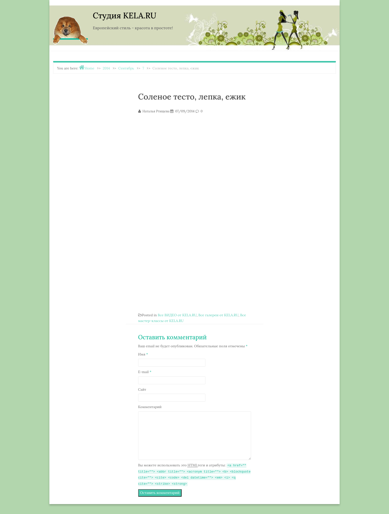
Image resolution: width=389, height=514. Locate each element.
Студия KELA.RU (124, 15)
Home (89, 68)
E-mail (145, 372)
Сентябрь (126, 68)
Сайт (142, 389)
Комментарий (150, 407)
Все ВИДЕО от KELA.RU (177, 315)
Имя (143, 354)
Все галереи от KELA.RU (218, 315)
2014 (106, 68)
